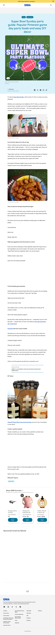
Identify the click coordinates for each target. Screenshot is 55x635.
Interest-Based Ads (19, 614)
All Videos (29, 618)
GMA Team (11, 89)
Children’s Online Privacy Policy (7, 622)
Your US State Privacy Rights (19, 611)
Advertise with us (7, 625)
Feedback (17, 622)
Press (16, 620)
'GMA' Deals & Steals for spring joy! (26, 1)
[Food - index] (24, 17)
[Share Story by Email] (43, 90)
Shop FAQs (29, 610)
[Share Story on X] (38, 90)
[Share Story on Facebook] (35, 90)
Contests (5, 610)
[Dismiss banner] (53, 1)
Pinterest (35, 149)
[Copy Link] (46, 90)
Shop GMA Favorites (14, 490)
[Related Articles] (27, 368)
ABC (27, 615)
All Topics (28, 620)
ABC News (29, 613)
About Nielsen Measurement (18, 617)
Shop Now (12, 520)
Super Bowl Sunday (18, 97)
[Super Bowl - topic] (11, 481)
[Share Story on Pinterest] (40, 90)
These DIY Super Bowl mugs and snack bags (19, 422)
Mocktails (10, 328)
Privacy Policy (6, 615)
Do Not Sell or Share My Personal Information (8, 618)
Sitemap (40, 610)
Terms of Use (6, 613)
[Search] (51, 5)
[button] (4, 5)
